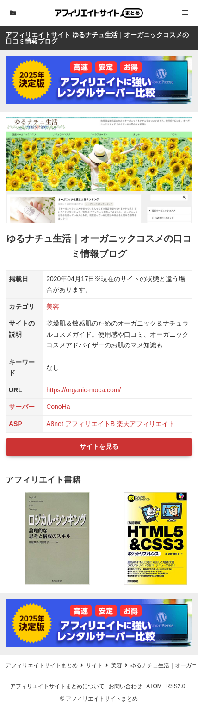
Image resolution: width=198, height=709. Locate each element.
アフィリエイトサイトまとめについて (57, 686)
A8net (54, 423)
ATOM (154, 686)
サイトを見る (99, 446)
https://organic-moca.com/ (83, 390)
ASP (15, 423)
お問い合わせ (125, 686)
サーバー (22, 406)
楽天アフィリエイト (146, 423)
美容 (52, 306)
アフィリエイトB (90, 423)
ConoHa (58, 406)
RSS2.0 (175, 686)
